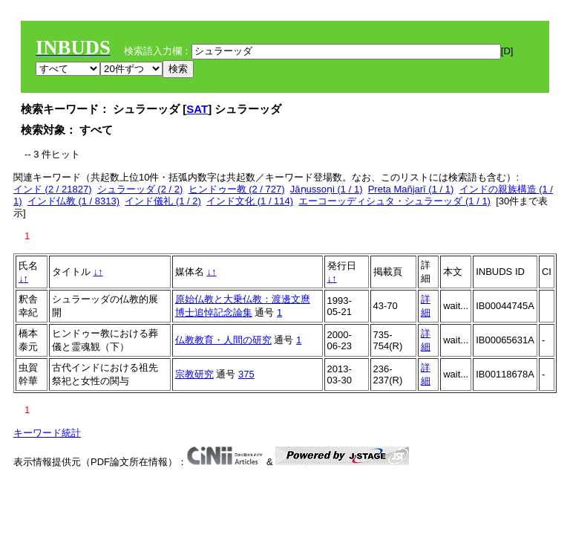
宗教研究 (194, 374)
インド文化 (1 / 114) (249, 201)
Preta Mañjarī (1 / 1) (411, 189)
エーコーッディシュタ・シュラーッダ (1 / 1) (394, 201)
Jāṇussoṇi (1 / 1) (326, 189)
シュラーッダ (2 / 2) (140, 189)
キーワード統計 (47, 432)
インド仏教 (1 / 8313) (73, 201)
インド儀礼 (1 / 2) (163, 201)
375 (246, 374)
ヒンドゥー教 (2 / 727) (237, 189)
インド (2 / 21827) (52, 189)
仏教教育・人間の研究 (223, 340)
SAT (197, 109)
